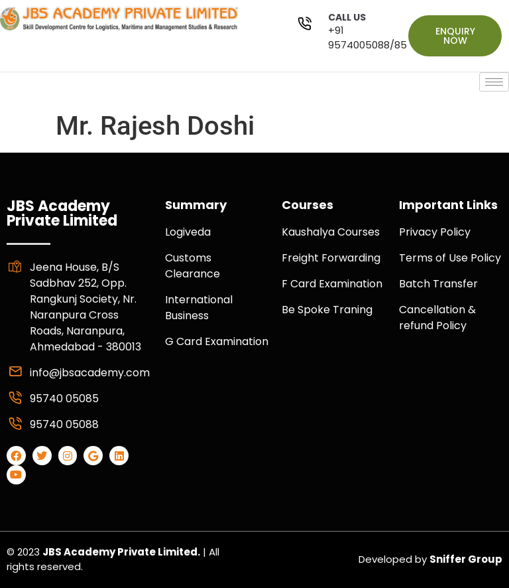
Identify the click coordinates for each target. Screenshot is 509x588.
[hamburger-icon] (494, 82)
